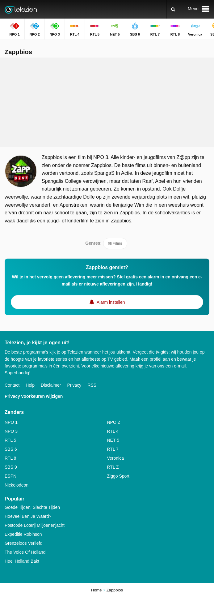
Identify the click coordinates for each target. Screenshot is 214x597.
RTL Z (113, 467)
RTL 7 (113, 449)
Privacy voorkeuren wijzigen (34, 396)
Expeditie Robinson (23, 534)
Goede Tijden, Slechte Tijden (32, 507)
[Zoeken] (173, 9)
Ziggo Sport (118, 476)
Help (30, 385)
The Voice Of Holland (25, 552)
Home (96, 590)
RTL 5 (10, 440)
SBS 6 (11, 449)
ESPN (10, 476)
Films (115, 243)
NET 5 (113, 440)
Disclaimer (51, 385)
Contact (12, 385)
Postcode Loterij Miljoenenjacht (35, 525)
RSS (91, 385)
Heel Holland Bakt (22, 561)
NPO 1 (11, 422)
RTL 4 (113, 431)
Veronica (115, 458)
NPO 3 (11, 431)
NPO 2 (113, 422)
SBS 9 (11, 467)
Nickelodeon (16, 485)
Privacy (74, 385)
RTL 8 (10, 458)
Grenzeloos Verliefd (23, 543)
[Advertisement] (107, 102)
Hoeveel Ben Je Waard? (28, 516)
